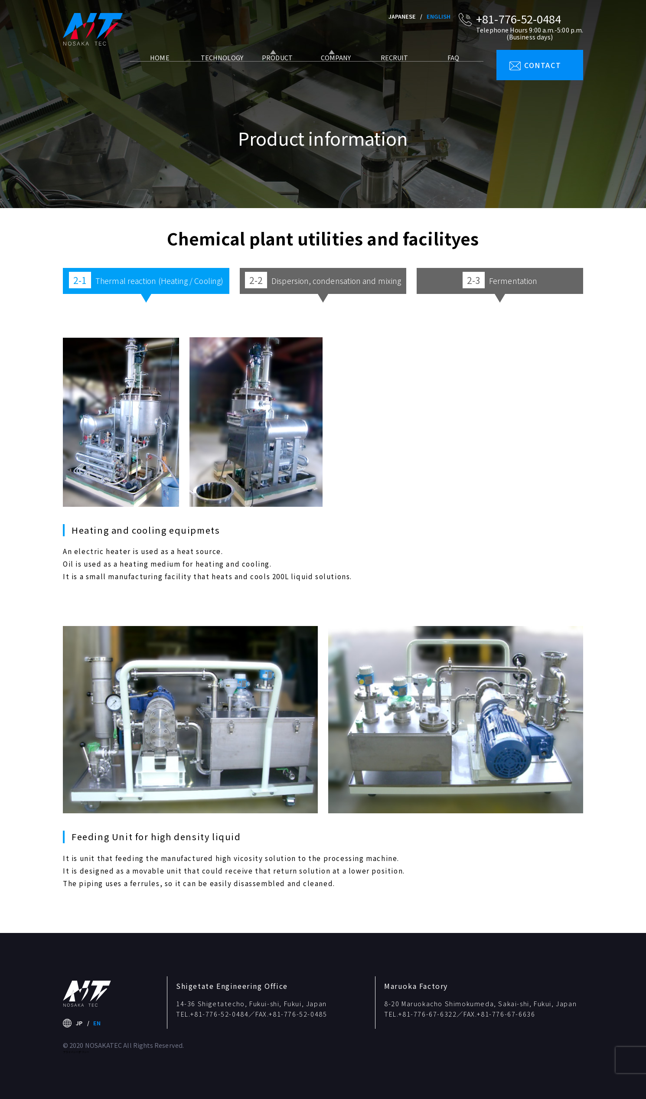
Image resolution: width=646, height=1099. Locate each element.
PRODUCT (273, 68)
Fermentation (500, 280)
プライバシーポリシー (76, 1052)
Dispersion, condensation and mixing (323, 280)
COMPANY (332, 68)
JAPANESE (402, 16)
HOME (155, 68)
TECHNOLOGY (215, 68)
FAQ (448, 68)
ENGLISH (439, 16)
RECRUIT (390, 68)
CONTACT (542, 65)
